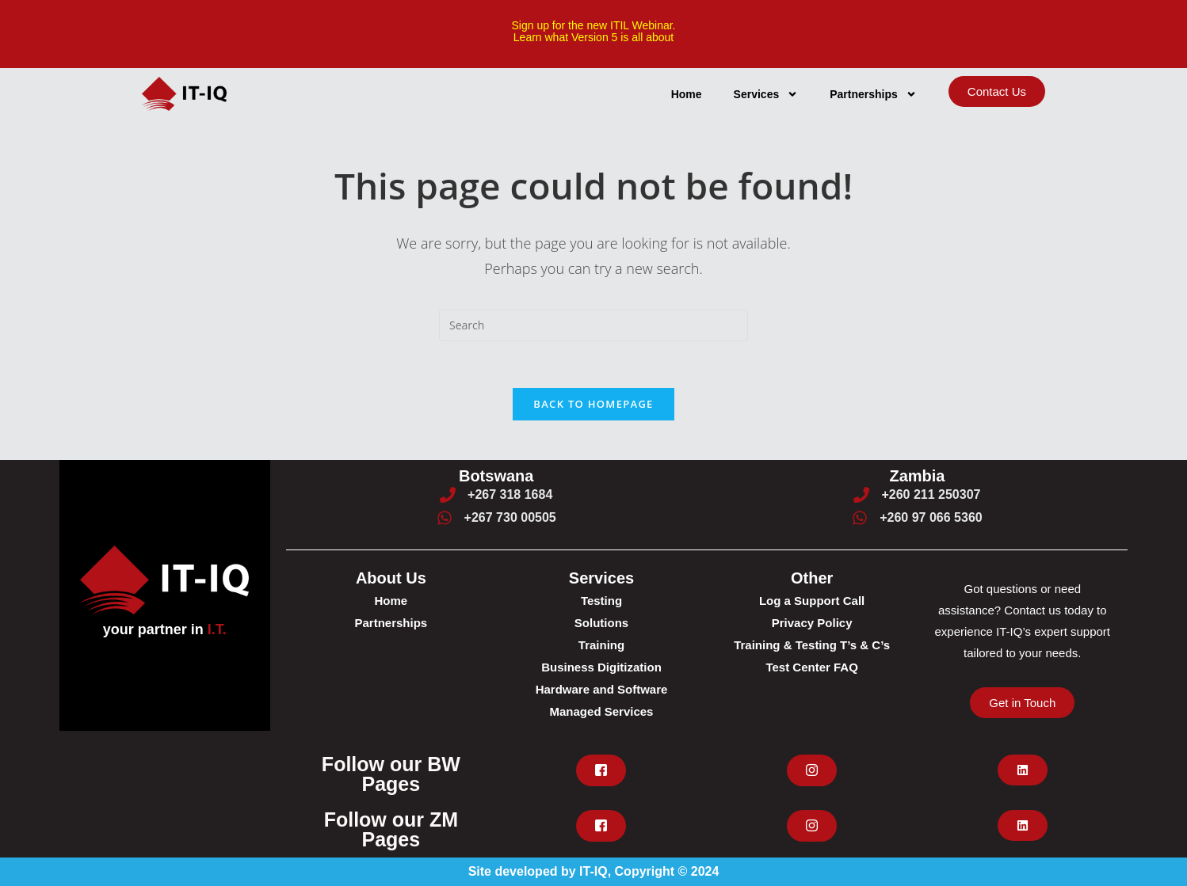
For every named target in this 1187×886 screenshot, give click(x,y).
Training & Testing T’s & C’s (812, 645)
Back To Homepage (593, 404)
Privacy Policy (812, 622)
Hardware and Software (602, 689)
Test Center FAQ (811, 667)
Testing (601, 600)
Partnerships (873, 93)
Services (766, 93)
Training (601, 645)
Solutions (601, 622)
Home (686, 93)
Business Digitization (601, 667)
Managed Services (602, 711)
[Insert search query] (593, 324)
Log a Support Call (811, 600)
